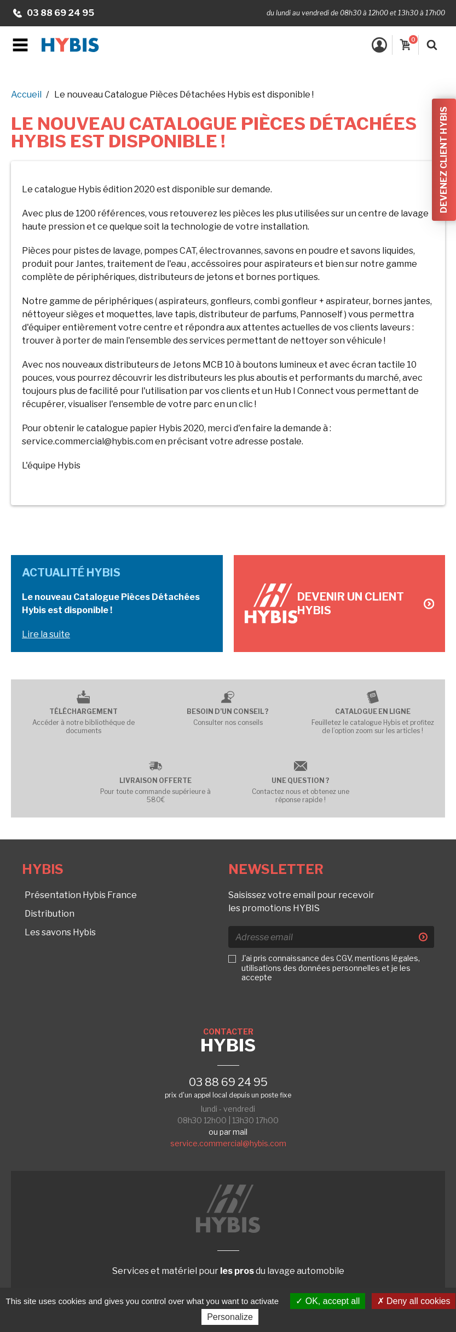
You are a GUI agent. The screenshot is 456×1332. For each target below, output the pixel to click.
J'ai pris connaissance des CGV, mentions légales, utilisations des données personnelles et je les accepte (330, 967)
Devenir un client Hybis (365, 603)
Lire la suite (46, 634)
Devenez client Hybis (443, 159)
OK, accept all (328, 1301)
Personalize (230, 1317)
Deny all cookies (414, 1301)
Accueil (26, 94)
